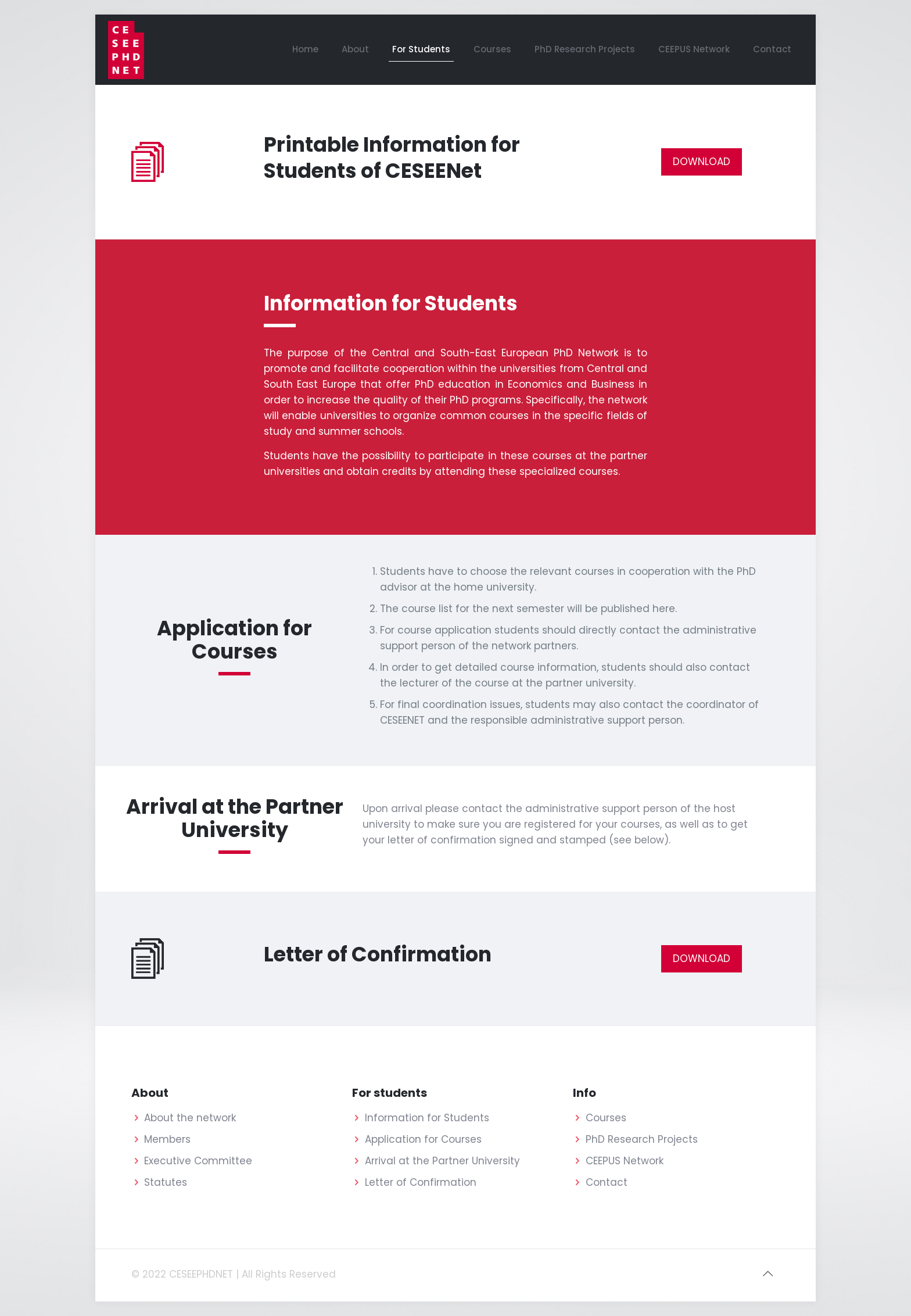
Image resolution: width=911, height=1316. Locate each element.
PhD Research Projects (642, 1139)
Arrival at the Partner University (442, 1161)
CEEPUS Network (624, 1161)
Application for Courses (423, 1139)
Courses (606, 1118)
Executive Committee (198, 1161)
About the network (190, 1118)
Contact (606, 1182)
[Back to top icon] (767, 1273)
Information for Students (427, 1118)
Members (167, 1139)
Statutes (165, 1182)
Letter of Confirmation (420, 1182)
